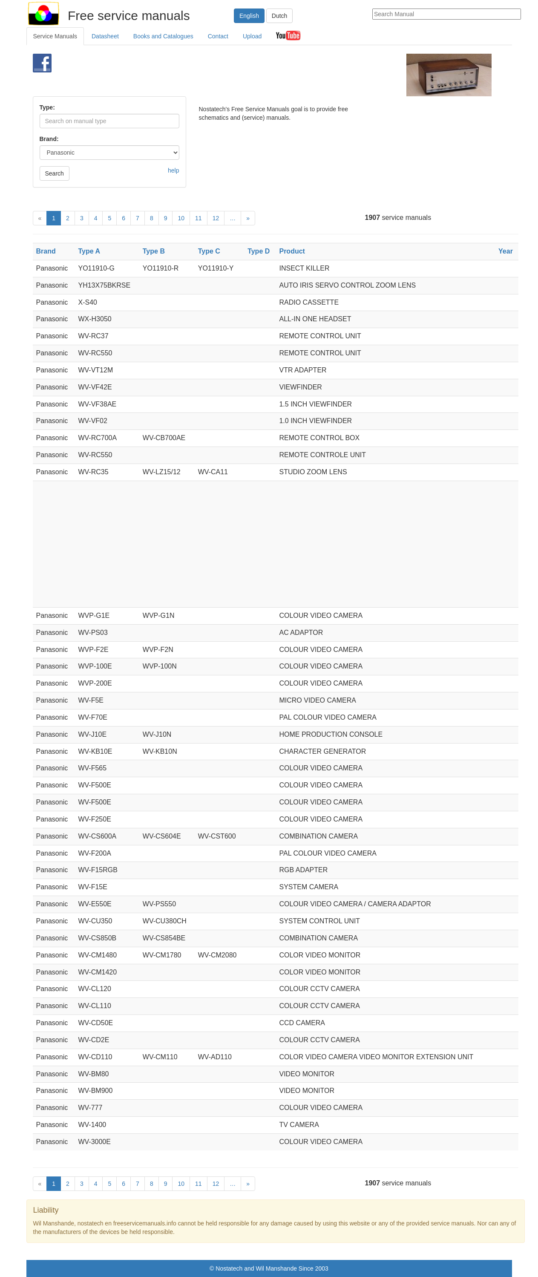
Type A (89, 251)
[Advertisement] (255, 75)
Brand (46, 251)
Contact (218, 36)
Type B (154, 251)
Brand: (49, 138)
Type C (209, 251)
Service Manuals (55, 36)
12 (216, 218)
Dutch (280, 15)
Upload (252, 36)
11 (198, 218)
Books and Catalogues (163, 36)
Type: (47, 107)
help (173, 170)
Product (292, 251)
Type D (258, 251)
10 (181, 218)
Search (54, 173)
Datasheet (105, 36)
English (249, 15)
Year (505, 251)
